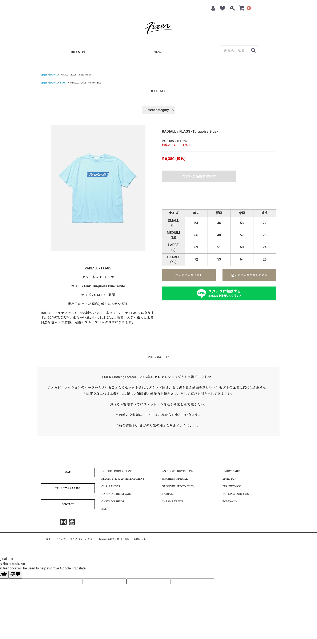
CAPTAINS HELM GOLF (116, 494)
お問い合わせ (141, 539)
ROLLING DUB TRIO (235, 494)
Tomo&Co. (230, 501)
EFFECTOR (229, 479)
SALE (104, 509)
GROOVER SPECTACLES (178, 486)
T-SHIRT (63, 82)
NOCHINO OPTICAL (175, 479)
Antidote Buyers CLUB (179, 471)
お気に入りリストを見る (249, 275)
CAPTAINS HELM (112, 501)
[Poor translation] (15, 574)
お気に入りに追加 (188, 275)
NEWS (158, 52)
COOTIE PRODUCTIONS (116, 471)
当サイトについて (55, 539)
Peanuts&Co (231, 486)
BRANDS (78, 52)
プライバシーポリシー (82, 539)
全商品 (44, 75)
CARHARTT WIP (172, 501)
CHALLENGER (110, 486)
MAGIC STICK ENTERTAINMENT (122, 479)
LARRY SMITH (232, 471)
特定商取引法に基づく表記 (114, 539)
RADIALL (53, 75)
